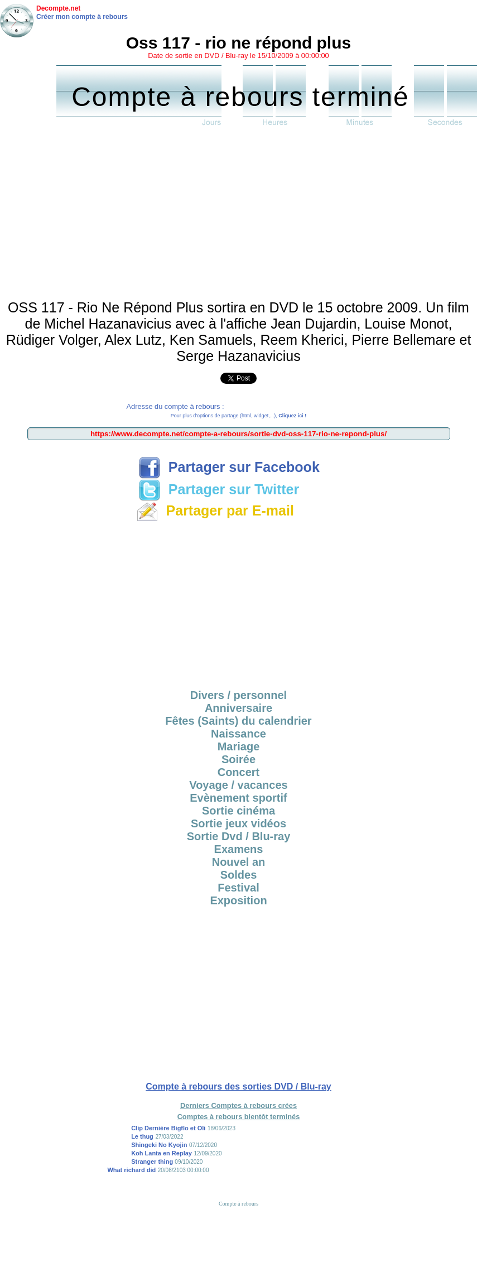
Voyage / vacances (238, 785)
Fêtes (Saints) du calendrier (238, 721)
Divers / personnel (238, 695)
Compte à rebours (238, 1204)
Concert (239, 772)
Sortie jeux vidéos (238, 823)
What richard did (131, 1170)
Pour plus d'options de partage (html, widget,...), (238, 415)
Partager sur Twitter (218, 489)
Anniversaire (238, 708)
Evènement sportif (238, 798)
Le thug (142, 1136)
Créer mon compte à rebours (82, 17)
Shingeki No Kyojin (159, 1144)
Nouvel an (239, 862)
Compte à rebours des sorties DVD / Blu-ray (238, 1086)
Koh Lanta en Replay (161, 1153)
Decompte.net (58, 8)
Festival (238, 887)
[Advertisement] (238, 216)
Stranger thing (153, 1161)
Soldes (238, 875)
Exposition (238, 900)
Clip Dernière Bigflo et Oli (168, 1128)
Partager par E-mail (215, 510)
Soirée (238, 759)
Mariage (239, 746)
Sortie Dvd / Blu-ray (239, 836)
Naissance (238, 733)
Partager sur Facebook (229, 467)
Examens (238, 849)
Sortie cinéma (238, 810)
